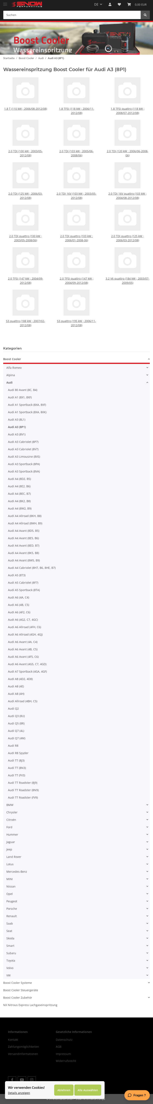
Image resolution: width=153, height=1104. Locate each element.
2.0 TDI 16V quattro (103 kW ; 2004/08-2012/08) (127, 186)
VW (8, 975)
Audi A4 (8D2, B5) (19, 479)
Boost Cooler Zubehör (17, 997)
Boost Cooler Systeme (17, 983)
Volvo (9, 968)
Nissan (11, 886)
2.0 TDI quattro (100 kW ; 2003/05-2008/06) (25, 229)
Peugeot (11, 901)
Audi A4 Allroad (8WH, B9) (25, 523)
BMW (9, 805)
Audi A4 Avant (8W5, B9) (24, 560)
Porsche (11, 909)
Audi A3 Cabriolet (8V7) (23, 449)
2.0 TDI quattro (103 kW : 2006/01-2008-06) (76, 229)
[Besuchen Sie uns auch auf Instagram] (32, 1079)
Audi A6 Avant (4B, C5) (22, 649)
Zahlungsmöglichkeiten (23, 1047)
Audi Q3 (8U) (16, 716)
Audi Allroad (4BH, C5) (22, 701)
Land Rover (13, 857)
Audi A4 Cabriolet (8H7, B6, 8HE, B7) (32, 568)
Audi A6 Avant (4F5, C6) (23, 657)
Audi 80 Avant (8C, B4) (22, 390)
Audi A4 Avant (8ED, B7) (23, 545)
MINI (9, 879)
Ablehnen (63, 1090)
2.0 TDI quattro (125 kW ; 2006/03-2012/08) (127, 229)
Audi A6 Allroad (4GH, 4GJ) (25, 634)
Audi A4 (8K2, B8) (19, 501)
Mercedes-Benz (16, 871)
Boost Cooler (12, 359)
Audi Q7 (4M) (16, 738)
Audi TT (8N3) (17, 768)
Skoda (10, 938)
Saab (9, 923)
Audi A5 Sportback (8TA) (24, 590)
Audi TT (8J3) (16, 760)
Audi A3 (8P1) (17, 427)
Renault (11, 916)
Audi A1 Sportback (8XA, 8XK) (27, 412)
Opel (9, 894)
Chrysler (12, 812)
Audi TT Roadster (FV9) (23, 797)
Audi (9, 382)
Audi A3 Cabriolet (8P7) (23, 442)
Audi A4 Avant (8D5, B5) (23, 531)
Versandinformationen (23, 1054)
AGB (58, 1047)
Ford (9, 827)
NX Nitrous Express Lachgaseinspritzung (30, 1005)
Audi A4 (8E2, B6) (19, 486)
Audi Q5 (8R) (16, 723)
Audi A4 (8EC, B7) (19, 494)
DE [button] (96, 4)
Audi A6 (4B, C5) (18, 605)
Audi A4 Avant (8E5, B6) (23, 538)
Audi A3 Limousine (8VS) (24, 456)
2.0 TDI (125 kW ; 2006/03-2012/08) (25, 186)
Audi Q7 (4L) (16, 731)
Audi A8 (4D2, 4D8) (20, 679)
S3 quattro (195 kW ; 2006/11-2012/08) (76, 314)
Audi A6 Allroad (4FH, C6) (24, 627)
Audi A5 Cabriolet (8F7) (23, 582)
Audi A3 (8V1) (17, 434)
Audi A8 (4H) (16, 694)
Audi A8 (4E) (16, 686)
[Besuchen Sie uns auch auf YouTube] (22, 1079)
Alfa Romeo (14, 368)
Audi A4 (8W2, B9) (19, 508)
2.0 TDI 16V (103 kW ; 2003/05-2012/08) (76, 186)
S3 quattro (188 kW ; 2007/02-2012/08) (25, 314)
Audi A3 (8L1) (16, 419)
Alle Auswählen (87, 1090)
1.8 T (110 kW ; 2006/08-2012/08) (25, 107)
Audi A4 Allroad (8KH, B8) (24, 516)
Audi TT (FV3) (16, 775)
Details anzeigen (19, 1093)
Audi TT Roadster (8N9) (23, 790)
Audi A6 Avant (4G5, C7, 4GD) (27, 664)
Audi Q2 (13, 708)
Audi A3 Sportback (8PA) (24, 464)
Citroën (11, 820)
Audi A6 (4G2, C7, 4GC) (23, 620)
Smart (10, 946)
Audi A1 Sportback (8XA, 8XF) (27, 405)
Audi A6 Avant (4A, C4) (22, 642)
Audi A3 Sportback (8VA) (24, 471)
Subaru (11, 953)
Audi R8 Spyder (18, 753)
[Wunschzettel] (119, 4)
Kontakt (13, 1040)
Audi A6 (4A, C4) (18, 597)
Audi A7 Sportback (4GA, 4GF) (27, 671)
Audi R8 (13, 745)
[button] (110, 4)
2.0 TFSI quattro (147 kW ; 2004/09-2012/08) (76, 271)
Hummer (12, 834)
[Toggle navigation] (5, 2)
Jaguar (10, 842)
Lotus (10, 864)
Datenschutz (64, 1040)
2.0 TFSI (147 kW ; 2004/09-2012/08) (25, 271)
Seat (9, 931)
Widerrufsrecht (66, 1061)
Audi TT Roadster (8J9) (22, 783)
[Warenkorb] (137, 4)
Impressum (63, 1054)
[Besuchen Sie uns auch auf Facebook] (12, 1079)
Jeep (9, 849)
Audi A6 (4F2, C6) (19, 612)
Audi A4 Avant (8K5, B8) (23, 553)
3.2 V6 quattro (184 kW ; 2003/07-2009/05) (127, 271)
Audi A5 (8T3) (17, 575)
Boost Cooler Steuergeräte (20, 990)
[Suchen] (72, 15)
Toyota (10, 960)
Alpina (10, 375)
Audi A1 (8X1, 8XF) (20, 397)
